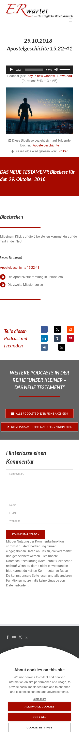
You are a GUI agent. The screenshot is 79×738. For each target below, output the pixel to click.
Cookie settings (39, 727)
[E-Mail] (61, 347)
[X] (57, 329)
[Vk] (44, 347)
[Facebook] (44, 329)
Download (64, 76)
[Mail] (26, 637)
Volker (63, 151)
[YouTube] (14, 637)
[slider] (34, 70)
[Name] (39, 505)
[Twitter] (20, 637)
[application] (39, 70)
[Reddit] (70, 329)
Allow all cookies (39, 706)
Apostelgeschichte (46, 145)
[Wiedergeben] (11, 70)
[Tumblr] (57, 338)
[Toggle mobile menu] (71, 20)
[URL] (39, 521)
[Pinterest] (70, 338)
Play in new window (41, 76)
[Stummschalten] (56, 70)
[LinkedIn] (44, 338)
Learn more (39, 698)
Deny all (39, 716)
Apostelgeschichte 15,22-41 (19, 268)
